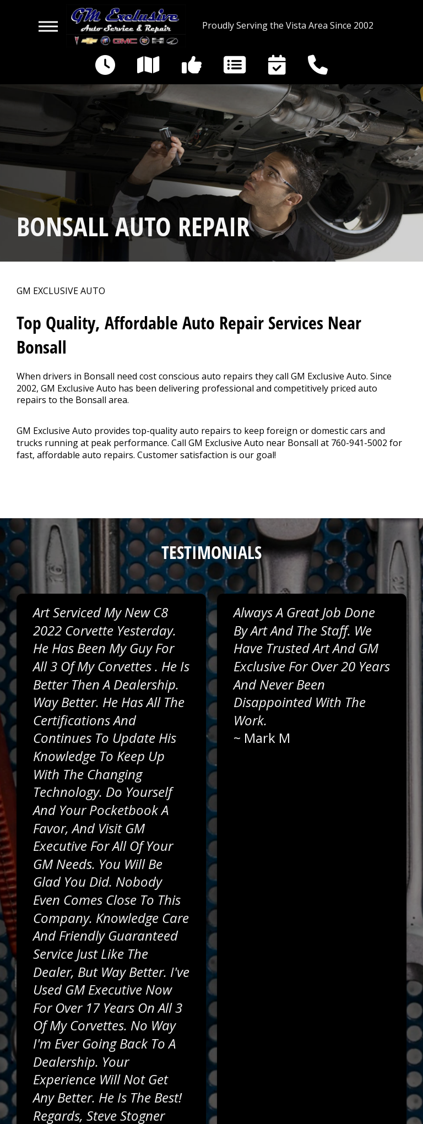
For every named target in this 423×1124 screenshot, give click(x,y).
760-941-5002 (359, 443)
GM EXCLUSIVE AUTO (61, 291)
